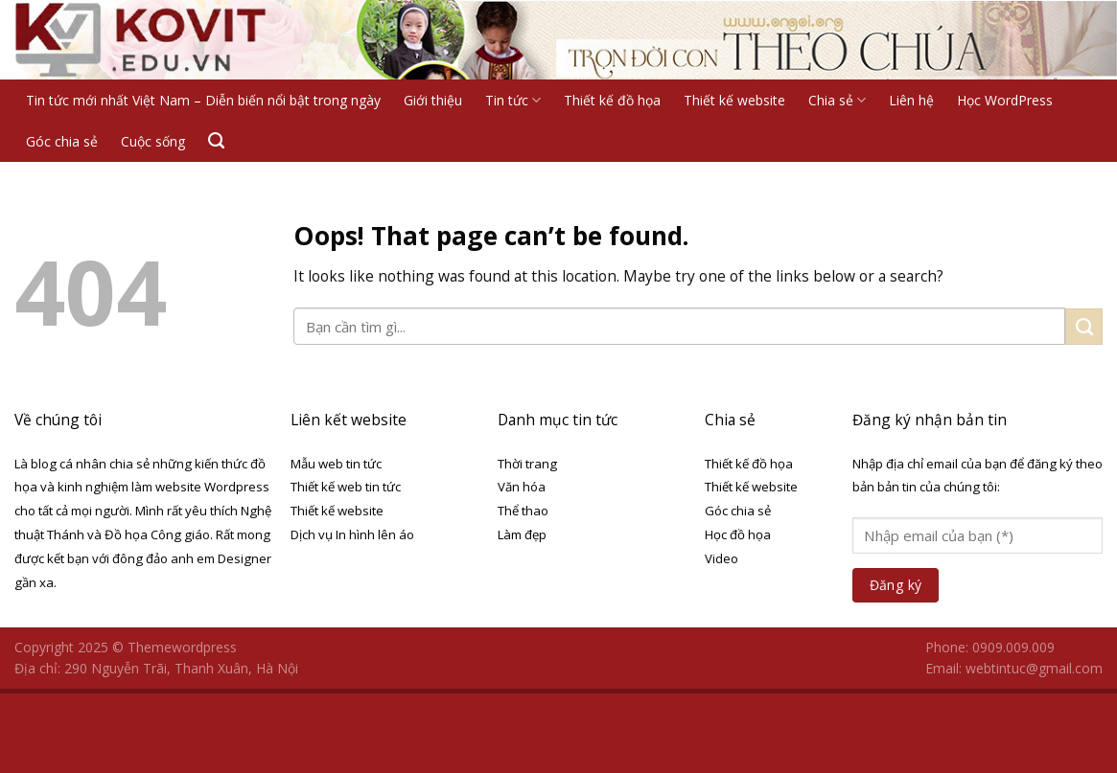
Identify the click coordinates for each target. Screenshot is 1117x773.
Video (721, 558)
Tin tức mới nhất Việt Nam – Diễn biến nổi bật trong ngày (203, 100)
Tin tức (513, 100)
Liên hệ (911, 100)
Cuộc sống (153, 141)
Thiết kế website (734, 100)
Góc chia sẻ (62, 141)
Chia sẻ (837, 100)
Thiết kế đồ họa (612, 100)
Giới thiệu (433, 100)
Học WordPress (1005, 100)
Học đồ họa (738, 534)
